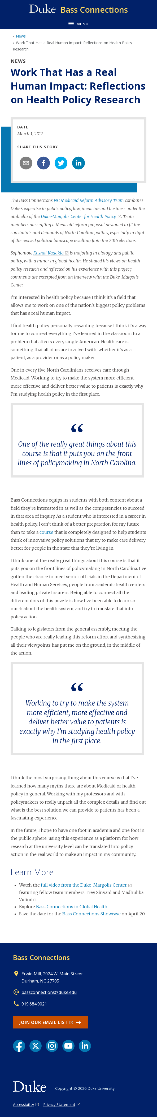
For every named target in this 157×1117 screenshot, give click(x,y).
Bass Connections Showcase (91, 913)
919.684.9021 (34, 1004)
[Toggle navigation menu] (78, 23)
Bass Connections (41, 957)
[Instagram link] (52, 1046)
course (46, 532)
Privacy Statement (59, 1104)
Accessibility (23, 1104)
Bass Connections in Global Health (71, 906)
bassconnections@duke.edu (49, 992)
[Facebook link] (19, 1046)
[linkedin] (78, 163)
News (21, 36)
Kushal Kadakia (48, 253)
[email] (26, 163)
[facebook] (43, 163)
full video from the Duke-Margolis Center (84, 885)
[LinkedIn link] (85, 1046)
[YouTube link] (68, 1046)
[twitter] (61, 163)
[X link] (35, 1046)
